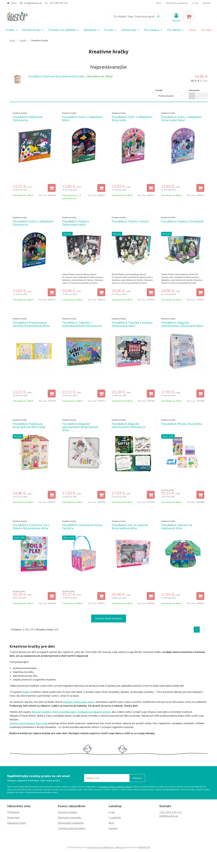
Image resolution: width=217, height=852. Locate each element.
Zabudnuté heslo (16, 823)
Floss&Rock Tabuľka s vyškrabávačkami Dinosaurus (82, 324)
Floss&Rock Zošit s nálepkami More (82, 118)
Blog (158, 3)
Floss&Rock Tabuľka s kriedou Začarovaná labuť (132, 324)
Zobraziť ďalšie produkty (108, 618)
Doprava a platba (67, 812)
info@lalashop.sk (33, 3)
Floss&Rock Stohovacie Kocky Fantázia (82, 526)
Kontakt (207, 3)
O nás (195, 3)
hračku (25, 692)
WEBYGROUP (144, 847)
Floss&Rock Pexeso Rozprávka (181, 424)
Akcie (192, 30)
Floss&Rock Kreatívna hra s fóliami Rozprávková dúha (31, 526)
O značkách (115, 817)
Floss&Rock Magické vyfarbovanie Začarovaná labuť (182, 324)
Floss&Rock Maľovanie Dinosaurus (28, 118)
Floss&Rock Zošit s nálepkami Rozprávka (132, 118)
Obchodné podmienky (177, 3)
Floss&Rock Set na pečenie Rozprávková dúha (130, 526)
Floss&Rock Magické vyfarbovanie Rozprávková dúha (80, 427)
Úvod (13, 3)
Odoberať (137, 778)
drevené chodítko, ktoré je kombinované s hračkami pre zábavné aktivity (71, 712)
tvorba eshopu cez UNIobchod (100, 847)
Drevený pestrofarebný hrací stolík (29, 723)
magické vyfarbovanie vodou (78, 702)
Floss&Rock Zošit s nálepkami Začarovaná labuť (181, 118)
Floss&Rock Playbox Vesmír (130, 221)
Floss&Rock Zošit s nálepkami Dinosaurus (33, 222)
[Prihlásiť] (176, 17)
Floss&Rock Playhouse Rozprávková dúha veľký (56, 76)
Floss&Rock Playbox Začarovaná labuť (75, 222)
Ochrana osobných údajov (72, 828)
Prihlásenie (13, 812)
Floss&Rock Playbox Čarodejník (182, 221)
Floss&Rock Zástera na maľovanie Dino (176, 526)
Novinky (206, 30)
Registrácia (13, 817)
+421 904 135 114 (58, 3)
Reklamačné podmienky (71, 823)
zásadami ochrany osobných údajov (115, 786)
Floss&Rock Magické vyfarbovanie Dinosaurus (129, 425)
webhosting (120, 847)
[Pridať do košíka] (52, 188)
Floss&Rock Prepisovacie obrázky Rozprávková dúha (31, 324)
